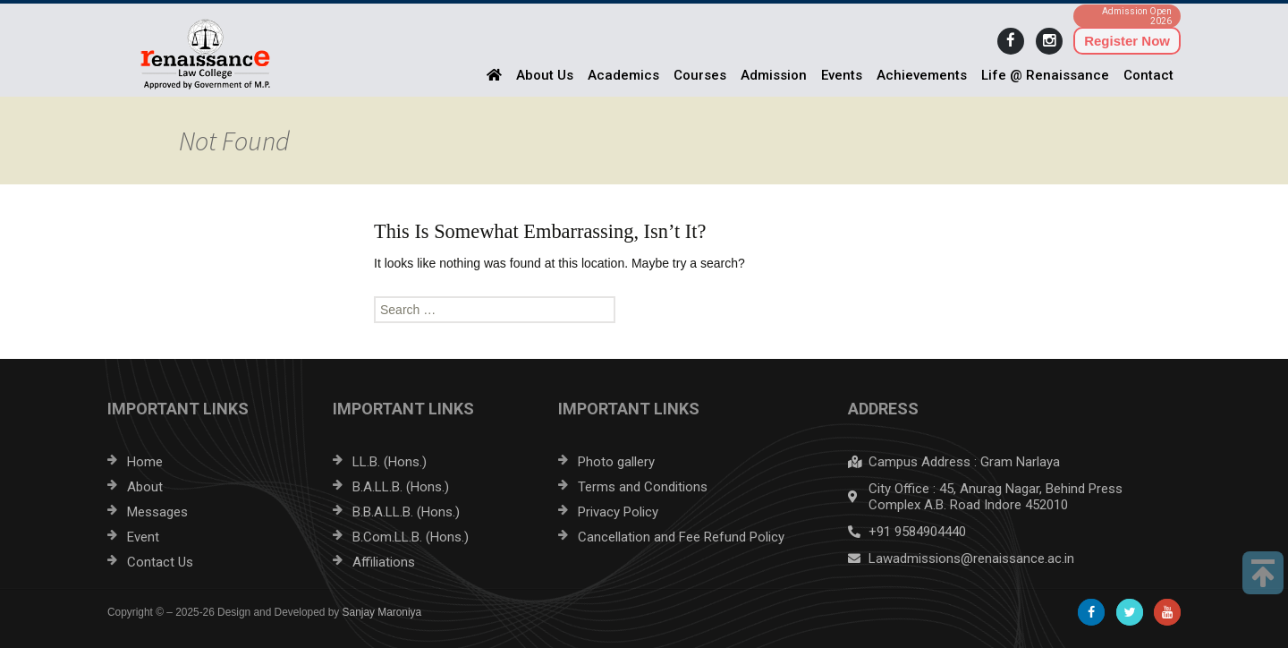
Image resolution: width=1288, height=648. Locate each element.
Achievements (922, 75)
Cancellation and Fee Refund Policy (681, 537)
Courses (700, 75)
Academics (623, 75)
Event (143, 537)
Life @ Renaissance (1045, 75)
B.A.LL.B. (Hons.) (400, 487)
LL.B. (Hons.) (389, 462)
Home (145, 462)
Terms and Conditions (643, 487)
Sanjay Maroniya (382, 612)
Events (841, 75)
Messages (157, 512)
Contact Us (160, 562)
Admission (774, 75)
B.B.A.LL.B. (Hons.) (406, 512)
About (145, 487)
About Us (544, 75)
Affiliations (383, 562)
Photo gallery (616, 462)
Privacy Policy (618, 512)
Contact (1148, 75)
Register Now (1127, 40)
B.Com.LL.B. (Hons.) (410, 537)
